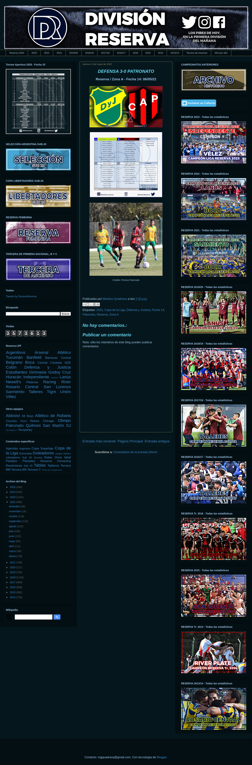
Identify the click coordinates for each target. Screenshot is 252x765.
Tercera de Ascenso (196, 52)
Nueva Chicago (42, 421)
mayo (12, 541)
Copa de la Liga (114, 310)
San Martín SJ (57, 425)
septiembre (15, 521)
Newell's (13, 382)
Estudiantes (16, 372)
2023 (34, 52)
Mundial (38, 457)
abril (11, 546)
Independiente (36, 377)
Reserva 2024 (16, 52)
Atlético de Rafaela (53, 415)
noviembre (15, 511)
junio (12, 536)
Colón (11, 367)
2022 (46, 52)
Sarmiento (15, 391)
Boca (30, 362)
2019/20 (73, 52)
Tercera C (34, 469)
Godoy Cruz (59, 372)
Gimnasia (37, 372)
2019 (13, 572)
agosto (13, 526)
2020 (13, 567)
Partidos (11, 461)
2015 (148, 52)
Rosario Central (22, 387)
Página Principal (130, 441)
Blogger (162, 757)
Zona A (114, 314)
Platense (32, 382)
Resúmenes (14, 465)
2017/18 (105, 52)
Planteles (28, 461)
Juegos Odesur (63, 453)
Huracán (13, 377)
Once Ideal (63, 457)
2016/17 (121, 52)
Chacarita (11, 421)
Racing (49, 382)
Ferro (23, 421)
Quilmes (33, 425)
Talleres (36, 391)
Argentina (24, 448)
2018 (13, 577)
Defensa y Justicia (138, 310)
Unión (65, 391)
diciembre (15, 506)
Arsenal (41, 352)
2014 (160, 52)
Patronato (89, 314)
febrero (13, 556)
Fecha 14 (158, 310)
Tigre (51, 391)
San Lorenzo (57, 387)
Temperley (25, 430)
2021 (59, 52)
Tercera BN (19, 469)
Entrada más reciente (99, 441)
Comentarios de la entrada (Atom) (135, 452)
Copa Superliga (42, 448)
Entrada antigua (157, 441)
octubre (13, 516)
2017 (13, 582)
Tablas (40, 465)
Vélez (11, 396)
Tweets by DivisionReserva (21, 296)
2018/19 (89, 52)
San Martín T (12, 430)
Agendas (12, 448)
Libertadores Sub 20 (19, 457)
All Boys (28, 416)
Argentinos (15, 352)
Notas (48, 457)
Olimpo (64, 420)
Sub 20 (28, 465)
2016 (135, 52)
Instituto (54, 377)
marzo (13, 551)
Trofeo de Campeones (52, 470)
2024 (13, 492)
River (66, 382)
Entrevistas (25, 453)
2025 (13, 487)
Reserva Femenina (55, 461)
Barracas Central (58, 358)
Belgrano (14, 362)
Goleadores (43, 453)
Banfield (33, 357)
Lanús (65, 377)
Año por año (221, 52)
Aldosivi (13, 415)
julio (11, 531)
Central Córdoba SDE (54, 362)
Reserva (102, 314)
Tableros (53, 465)
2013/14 (175, 52)
